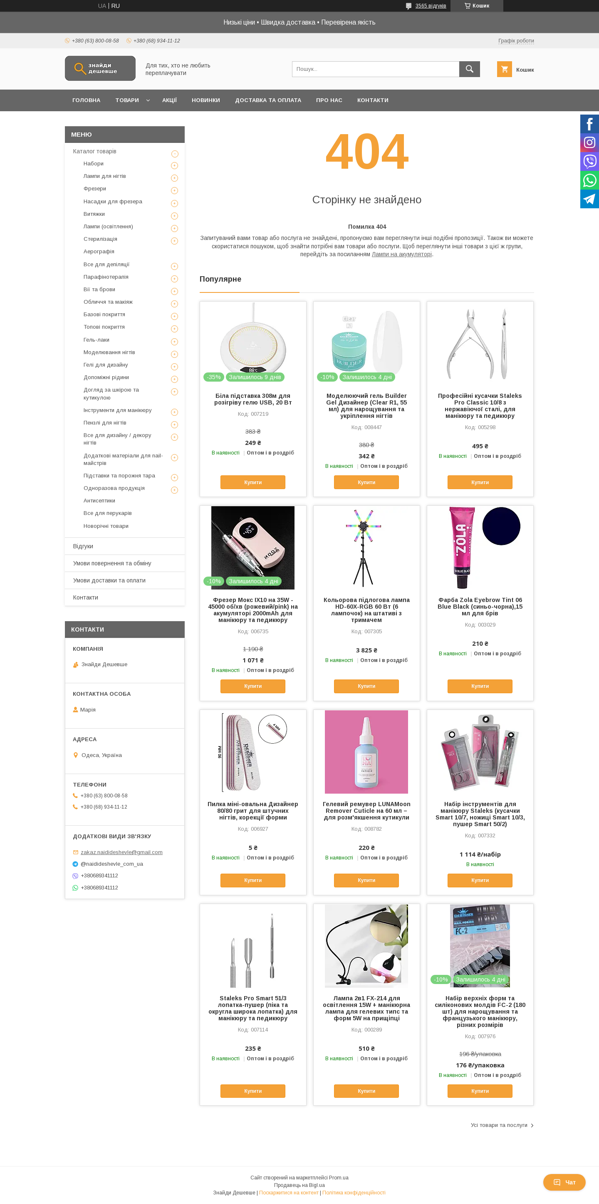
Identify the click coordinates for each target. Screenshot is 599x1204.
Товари (127, 100)
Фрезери (95, 188)
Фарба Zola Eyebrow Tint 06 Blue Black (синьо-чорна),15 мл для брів (480, 607)
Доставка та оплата (268, 100)
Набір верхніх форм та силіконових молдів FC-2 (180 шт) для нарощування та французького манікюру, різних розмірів (480, 1011)
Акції (169, 100)
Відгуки (83, 546)
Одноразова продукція (114, 488)
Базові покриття (104, 314)
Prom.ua (339, 1178)
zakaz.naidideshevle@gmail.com (122, 852)
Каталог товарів (94, 151)
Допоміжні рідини (106, 377)
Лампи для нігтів (105, 176)
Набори (94, 163)
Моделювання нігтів (109, 352)
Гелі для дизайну (106, 365)
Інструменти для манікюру (118, 410)
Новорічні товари (106, 526)
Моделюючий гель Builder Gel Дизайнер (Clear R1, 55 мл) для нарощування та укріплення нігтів (366, 405)
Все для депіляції (107, 264)
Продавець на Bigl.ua (299, 1185)
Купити (253, 482)
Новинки (206, 100)
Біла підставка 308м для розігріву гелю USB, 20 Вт (253, 399)
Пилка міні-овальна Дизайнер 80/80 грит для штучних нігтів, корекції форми (253, 811)
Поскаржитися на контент (289, 1193)
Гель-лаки (96, 340)
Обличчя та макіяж (108, 302)
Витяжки (94, 214)
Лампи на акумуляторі (402, 254)
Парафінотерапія (106, 277)
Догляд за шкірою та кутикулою (111, 393)
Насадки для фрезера (113, 201)
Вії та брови (99, 289)
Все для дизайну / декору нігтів (117, 439)
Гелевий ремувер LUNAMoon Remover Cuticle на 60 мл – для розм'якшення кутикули (367, 811)
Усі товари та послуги (499, 1125)
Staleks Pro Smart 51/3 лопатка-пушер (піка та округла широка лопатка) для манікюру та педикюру (252, 1008)
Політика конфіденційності (354, 1193)
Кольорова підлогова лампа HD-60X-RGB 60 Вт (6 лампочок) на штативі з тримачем (367, 610)
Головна (86, 100)
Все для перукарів (108, 513)
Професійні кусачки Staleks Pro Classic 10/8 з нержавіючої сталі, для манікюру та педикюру (480, 405)
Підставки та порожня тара (119, 475)
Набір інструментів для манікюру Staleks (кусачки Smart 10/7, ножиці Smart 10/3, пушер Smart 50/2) (480, 814)
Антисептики (99, 500)
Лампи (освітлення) (108, 226)
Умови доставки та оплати (109, 580)
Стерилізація (100, 239)
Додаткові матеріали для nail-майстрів (123, 459)
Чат (564, 1182)
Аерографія (99, 251)
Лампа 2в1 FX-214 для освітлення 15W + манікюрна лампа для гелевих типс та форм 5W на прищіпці (366, 1008)
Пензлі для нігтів (105, 423)
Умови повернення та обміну (112, 563)
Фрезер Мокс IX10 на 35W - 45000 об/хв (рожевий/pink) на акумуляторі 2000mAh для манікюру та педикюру (253, 610)
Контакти (373, 100)
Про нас (329, 100)
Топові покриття (104, 327)
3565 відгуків (431, 6)
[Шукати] (469, 69)
